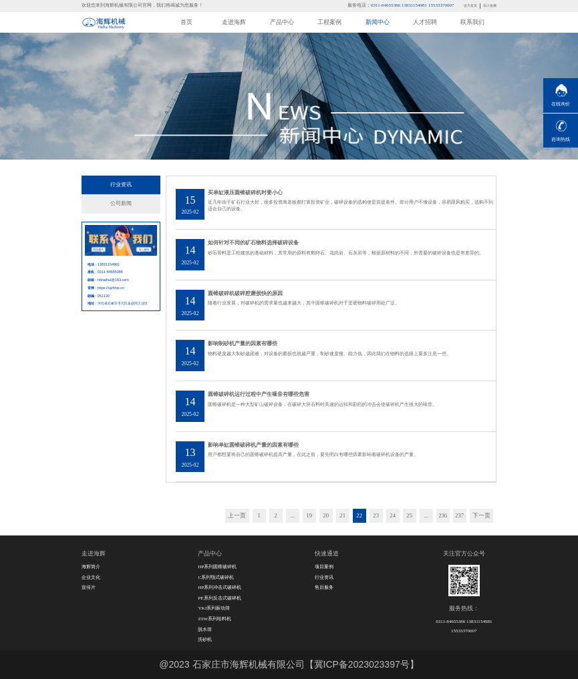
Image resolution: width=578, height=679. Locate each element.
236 (442, 515)
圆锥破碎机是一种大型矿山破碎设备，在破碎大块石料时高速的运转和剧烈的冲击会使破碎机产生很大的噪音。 (322, 404)
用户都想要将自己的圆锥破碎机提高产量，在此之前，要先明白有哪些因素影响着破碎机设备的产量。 (313, 454)
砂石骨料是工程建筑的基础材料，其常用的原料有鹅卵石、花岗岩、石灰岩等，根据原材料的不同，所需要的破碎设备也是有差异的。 (346, 253)
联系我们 (472, 22)
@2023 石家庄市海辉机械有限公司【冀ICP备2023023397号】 (288, 664)
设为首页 (470, 5)
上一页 (237, 515)
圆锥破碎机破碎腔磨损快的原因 (245, 293)
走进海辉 (234, 22)
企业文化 (91, 577)
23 (376, 515)
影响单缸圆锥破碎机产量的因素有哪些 (253, 445)
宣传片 (89, 587)
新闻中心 (378, 22)
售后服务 (324, 587)
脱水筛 (205, 629)
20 (326, 515)
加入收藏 (489, 5)
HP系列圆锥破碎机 (217, 567)
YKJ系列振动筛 (214, 608)
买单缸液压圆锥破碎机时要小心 (245, 193)
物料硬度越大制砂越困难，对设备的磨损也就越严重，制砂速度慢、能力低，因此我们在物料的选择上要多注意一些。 (329, 354)
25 (409, 515)
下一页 (481, 515)
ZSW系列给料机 (214, 619)
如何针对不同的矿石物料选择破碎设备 (253, 243)
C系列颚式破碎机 (216, 577)
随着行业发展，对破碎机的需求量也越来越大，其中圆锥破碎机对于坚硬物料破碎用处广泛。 (304, 303)
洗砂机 (205, 639)
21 (342, 515)
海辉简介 (91, 567)
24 (393, 515)
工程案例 (329, 22)
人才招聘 (425, 22)
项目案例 (324, 567)
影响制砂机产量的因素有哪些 (242, 344)
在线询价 (560, 104)
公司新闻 (121, 203)
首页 (186, 22)
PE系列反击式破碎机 (219, 598)
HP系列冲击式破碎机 (219, 587)
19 (309, 515)
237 (459, 515)
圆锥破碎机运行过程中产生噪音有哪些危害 (258, 394)
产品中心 (282, 22)
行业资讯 (121, 185)
